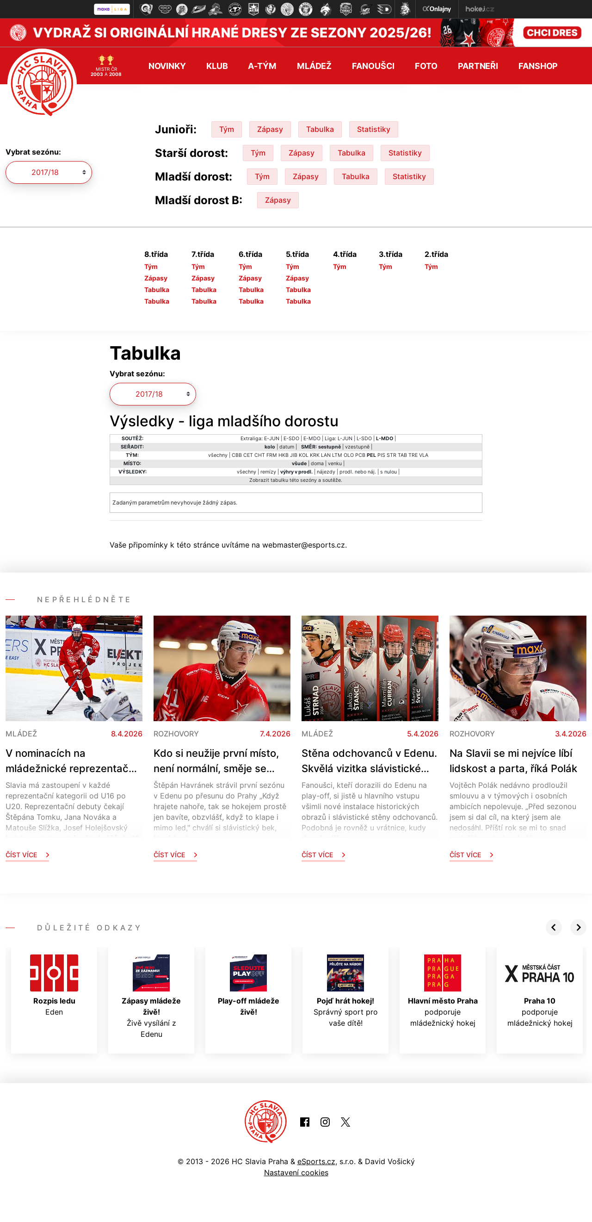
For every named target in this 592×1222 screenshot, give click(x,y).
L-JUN (345, 438)
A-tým (262, 65)
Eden (54, 985)
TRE (413, 454)
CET (248, 454)
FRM (271, 454)
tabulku (279, 479)
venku (335, 463)
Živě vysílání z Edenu (151, 996)
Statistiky (373, 128)
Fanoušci (373, 65)
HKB (283, 454)
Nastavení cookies (296, 1172)
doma (317, 463)
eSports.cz (316, 1161)
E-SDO (291, 438)
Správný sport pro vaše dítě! (346, 990)
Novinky (167, 65)
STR (391, 454)
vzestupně (357, 446)
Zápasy (270, 128)
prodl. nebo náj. (357, 471)
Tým (226, 128)
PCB (360, 454)
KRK (315, 454)
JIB (293, 454)
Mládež (314, 65)
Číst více (27, 854)
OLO (349, 454)
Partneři (478, 65)
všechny (218, 454)
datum (286, 446)
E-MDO (312, 438)
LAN (326, 454)
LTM (337, 454)
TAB (402, 454)
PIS (381, 454)
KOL (303, 454)
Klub (217, 65)
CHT (259, 454)
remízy (268, 471)
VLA (423, 454)
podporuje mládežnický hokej (443, 990)
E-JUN (271, 438)
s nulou (388, 471)
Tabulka (320, 128)
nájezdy (326, 471)
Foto (426, 65)
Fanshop (538, 65)
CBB (237, 454)
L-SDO (364, 438)
